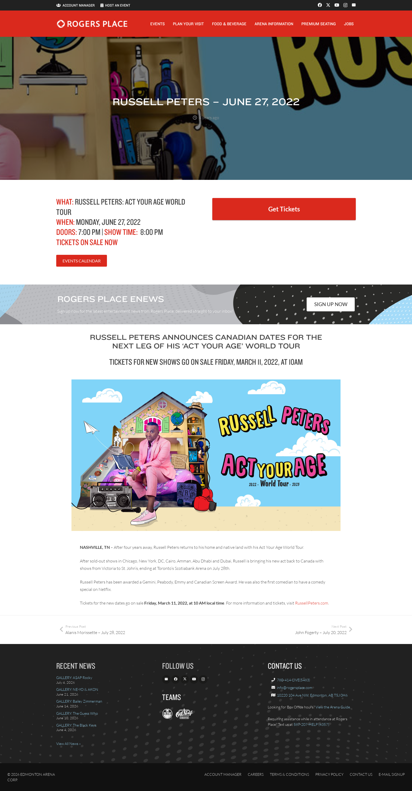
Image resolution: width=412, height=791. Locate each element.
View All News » (68, 743)
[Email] (354, 5)
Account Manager (222, 774)
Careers (256, 774)
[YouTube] (336, 5)
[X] (328, 5)
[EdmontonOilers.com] (167, 717)
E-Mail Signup (392, 774)
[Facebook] (320, 5)
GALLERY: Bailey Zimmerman (79, 701)
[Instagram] (345, 5)
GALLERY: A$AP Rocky (74, 677)
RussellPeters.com (311, 603)
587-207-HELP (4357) (311, 724)
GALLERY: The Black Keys (76, 725)
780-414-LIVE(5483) (293, 680)
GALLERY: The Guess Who (77, 713)
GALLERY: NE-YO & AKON (77, 689)
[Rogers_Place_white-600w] (92, 23)
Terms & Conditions (289, 774)
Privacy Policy (329, 774)
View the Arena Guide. (333, 707)
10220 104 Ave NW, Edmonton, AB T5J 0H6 (312, 695)
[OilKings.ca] (184, 717)
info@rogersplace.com (294, 687)
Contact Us (361, 774)
